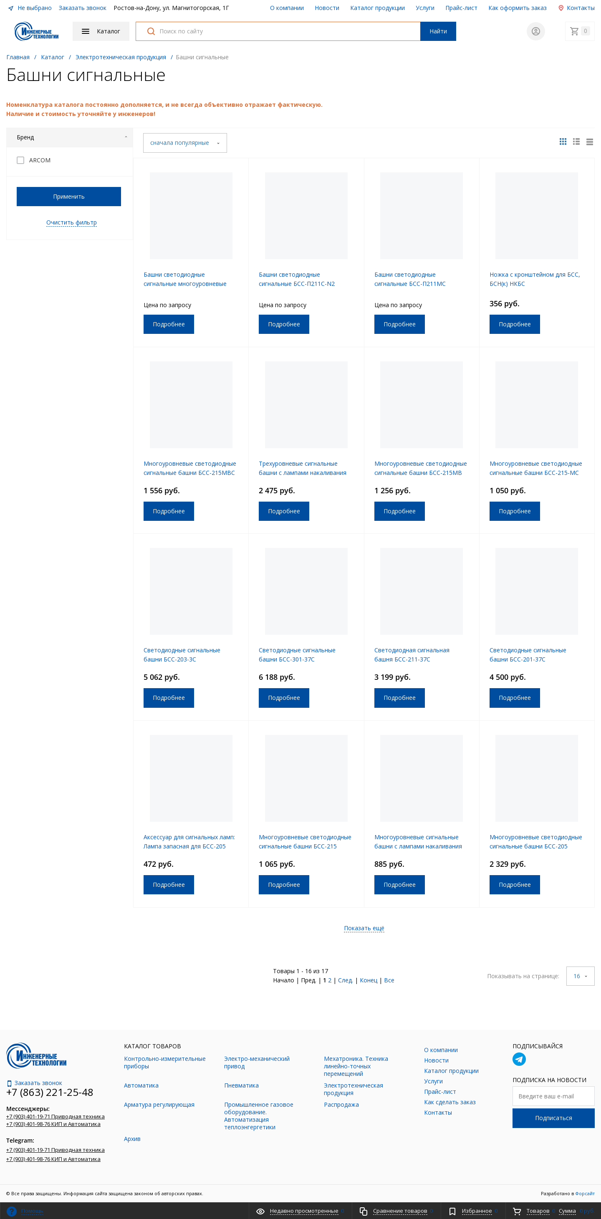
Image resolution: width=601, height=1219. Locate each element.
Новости (327, 8)
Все (389, 980)
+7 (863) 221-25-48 (49, 1092)
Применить (69, 196)
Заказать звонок (82, 8)
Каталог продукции (377, 8)
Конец (368, 980)
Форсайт (585, 1193)
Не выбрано (30, 8)
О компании (287, 8)
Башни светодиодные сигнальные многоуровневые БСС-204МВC (185, 283)
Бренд (72, 137)
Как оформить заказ (517, 8)
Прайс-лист (461, 8)
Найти (438, 31)
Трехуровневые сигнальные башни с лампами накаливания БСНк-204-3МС (302, 472)
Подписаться (553, 1118)
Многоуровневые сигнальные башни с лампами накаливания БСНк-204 (418, 846)
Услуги (425, 8)
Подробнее (169, 324)
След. (345, 980)
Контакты (576, 8)
